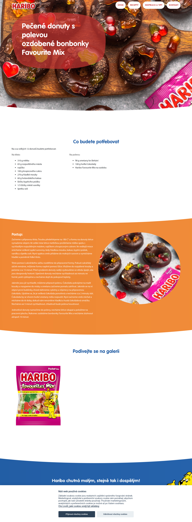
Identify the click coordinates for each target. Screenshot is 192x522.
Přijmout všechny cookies (77, 514)
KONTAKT (173, 5)
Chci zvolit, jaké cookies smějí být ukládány (78, 506)
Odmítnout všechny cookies (115, 514)
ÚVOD (121, 5)
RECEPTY (134, 5)
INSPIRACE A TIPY (153, 5)
